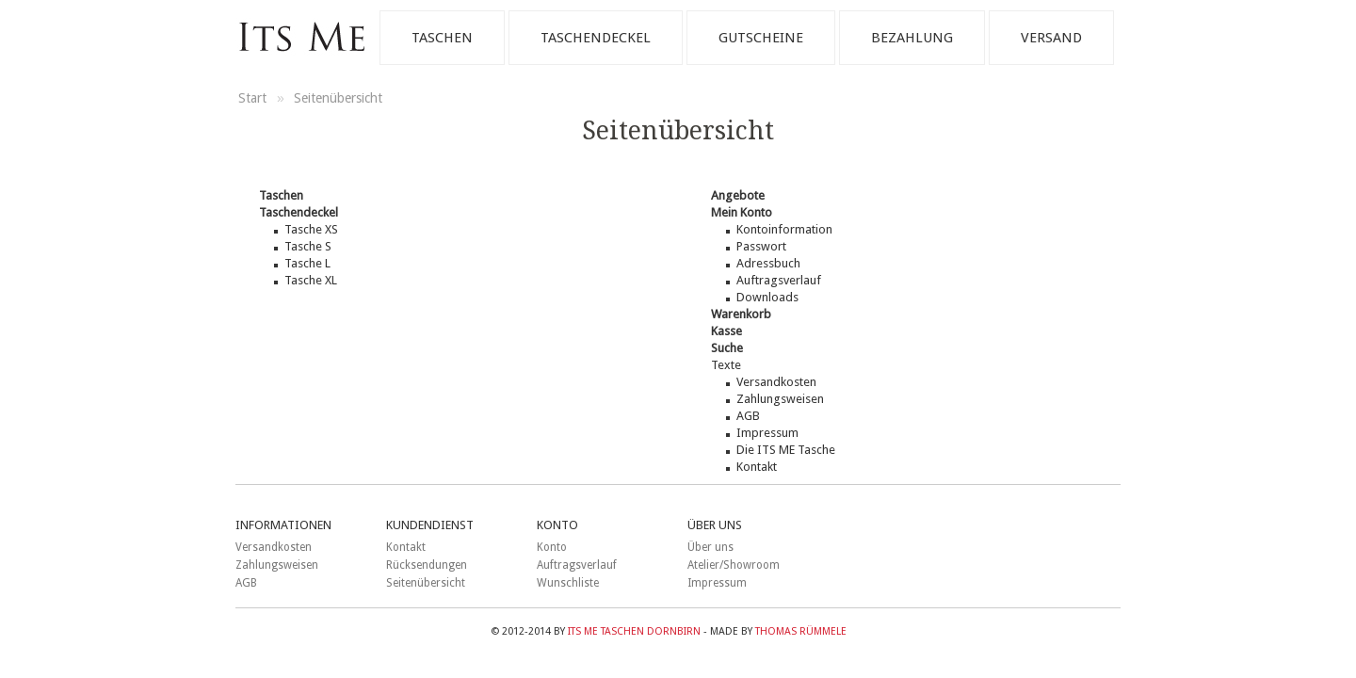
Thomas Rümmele (801, 631)
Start (254, 97)
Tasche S (307, 246)
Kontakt (756, 467)
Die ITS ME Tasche (785, 450)
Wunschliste (568, 582)
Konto (552, 547)
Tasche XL (310, 280)
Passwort (761, 246)
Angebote (738, 195)
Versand (1051, 37)
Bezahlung (912, 37)
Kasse (726, 331)
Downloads (767, 297)
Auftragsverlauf (778, 280)
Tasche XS (311, 229)
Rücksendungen (426, 565)
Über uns (710, 547)
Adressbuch (768, 263)
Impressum (767, 433)
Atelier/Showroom (733, 565)
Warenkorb (741, 314)
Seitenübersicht (338, 97)
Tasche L (307, 263)
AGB (748, 416)
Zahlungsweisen (780, 399)
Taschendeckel (596, 37)
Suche (727, 348)
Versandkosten (776, 382)
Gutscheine (760, 37)
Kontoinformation (784, 229)
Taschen (442, 37)
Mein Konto (741, 212)
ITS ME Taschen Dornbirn (634, 631)
